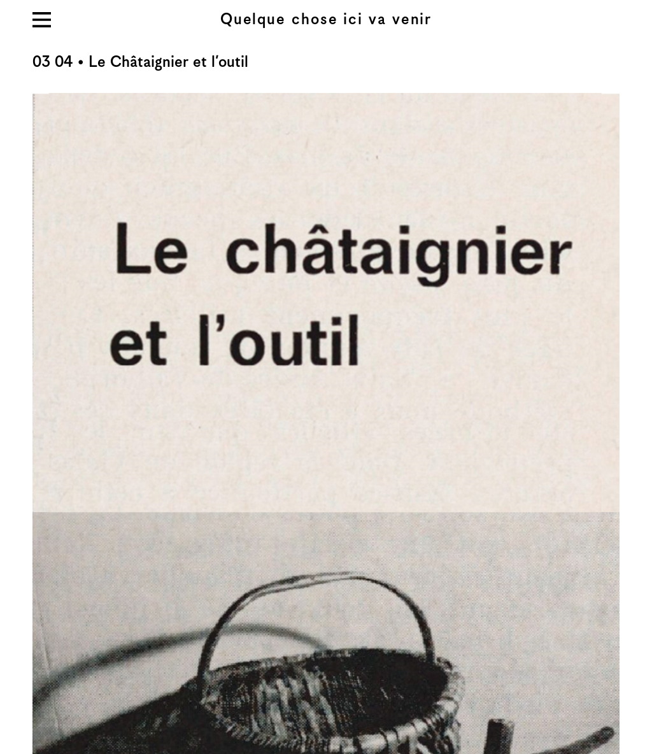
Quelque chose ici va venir (326, 20)
